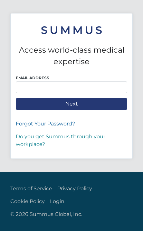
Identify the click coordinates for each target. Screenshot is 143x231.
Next (71, 104)
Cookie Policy (27, 201)
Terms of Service (31, 188)
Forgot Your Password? (45, 124)
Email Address (32, 77)
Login (57, 201)
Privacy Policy (74, 188)
